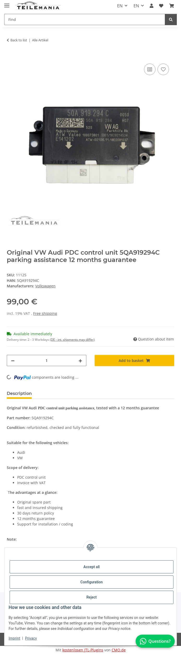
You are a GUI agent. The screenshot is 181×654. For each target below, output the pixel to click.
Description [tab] (19, 393)
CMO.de (119, 649)
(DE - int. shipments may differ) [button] (72, 339)
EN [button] (120, 6)
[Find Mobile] (84, 19)
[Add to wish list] (163, 69)
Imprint (14, 638)
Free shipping (45, 313)
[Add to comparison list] (149, 69)
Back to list (18, 40)
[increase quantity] (80, 360)
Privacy (31, 638)
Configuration (91, 582)
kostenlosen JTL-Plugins (82, 649)
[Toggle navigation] (6, 3)
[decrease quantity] (13, 360)
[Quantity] (46, 360)
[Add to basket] (11, 56)
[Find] (171, 19)
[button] (151, 6)
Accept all (91, 567)
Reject (91, 597)
